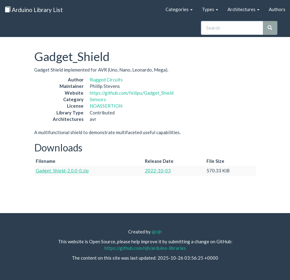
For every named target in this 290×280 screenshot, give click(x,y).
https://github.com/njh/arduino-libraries (145, 248)
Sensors (98, 99)
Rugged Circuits (106, 79)
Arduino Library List (34, 9)
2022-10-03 (158, 170)
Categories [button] (179, 9)
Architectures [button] (243, 9)
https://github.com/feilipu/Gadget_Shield (132, 93)
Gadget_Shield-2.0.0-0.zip (62, 170)
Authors (277, 9)
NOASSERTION (106, 106)
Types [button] (210, 9)
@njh (157, 231)
